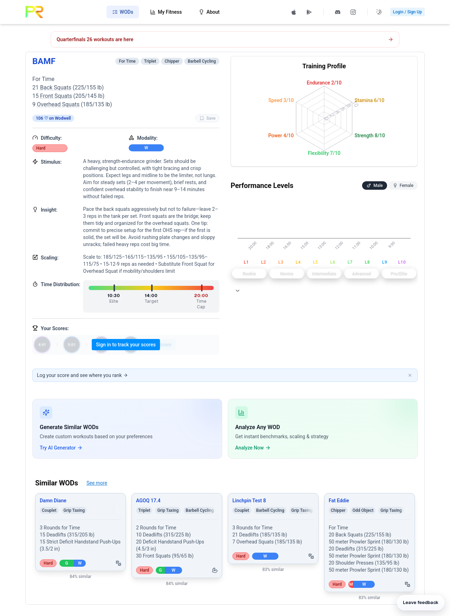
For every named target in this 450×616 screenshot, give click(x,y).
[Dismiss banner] (410, 375)
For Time (127, 61)
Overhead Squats (58, 104)
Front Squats (56, 96)
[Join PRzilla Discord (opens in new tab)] (338, 12)
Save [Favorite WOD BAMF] (207, 118)
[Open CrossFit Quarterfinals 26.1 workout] (225, 39)
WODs (122, 12)
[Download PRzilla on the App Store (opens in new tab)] (294, 12)
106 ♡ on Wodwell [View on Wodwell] (53, 118)
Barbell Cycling (202, 61)
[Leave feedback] (420, 600)
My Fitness (166, 12)
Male (374, 185)
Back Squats (55, 87)
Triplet (150, 61)
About (209, 12)
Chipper (172, 61)
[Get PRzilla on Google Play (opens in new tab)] (309, 12)
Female (403, 185)
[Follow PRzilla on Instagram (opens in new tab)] (353, 12)
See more (96, 483)
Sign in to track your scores (126, 344)
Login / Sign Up (407, 12)
